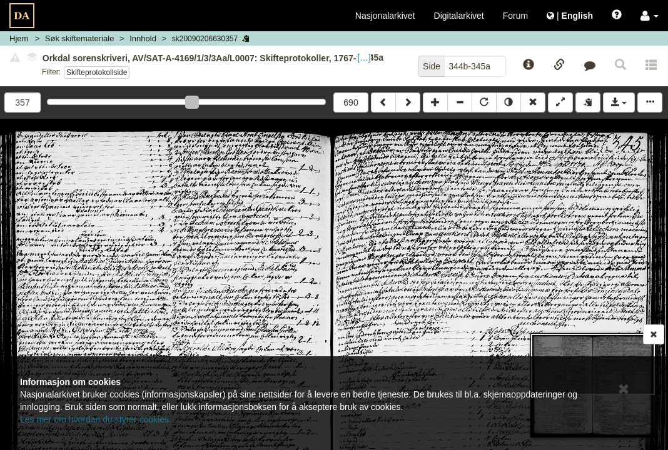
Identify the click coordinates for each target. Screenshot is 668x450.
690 (350, 103)
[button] (649, 15)
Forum (515, 16)
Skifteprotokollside (96, 72)
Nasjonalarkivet (385, 16)
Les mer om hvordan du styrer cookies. (95, 419)
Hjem (18, 38)
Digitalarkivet (459, 16)
